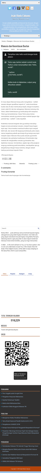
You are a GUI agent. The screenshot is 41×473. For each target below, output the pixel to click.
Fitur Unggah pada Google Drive (12, 393)
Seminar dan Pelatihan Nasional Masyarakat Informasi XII (20, 455)
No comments (21, 49)
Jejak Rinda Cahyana (20, 16)
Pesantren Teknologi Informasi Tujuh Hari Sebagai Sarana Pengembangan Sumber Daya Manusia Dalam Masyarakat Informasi (20, 433)
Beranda (22, 163)
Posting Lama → (34, 163)
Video (4, 274)
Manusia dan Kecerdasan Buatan (15, 46)
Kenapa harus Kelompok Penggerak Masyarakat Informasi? (21, 427)
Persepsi (10, 41)
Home (4, 41)
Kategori (21, 274)
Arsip (30, 274)
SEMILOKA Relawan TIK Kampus (12, 461)
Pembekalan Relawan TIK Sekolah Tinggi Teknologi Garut (20, 446)
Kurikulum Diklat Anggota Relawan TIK (14, 406)
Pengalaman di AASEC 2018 (11, 424)
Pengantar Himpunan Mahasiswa (12, 396)
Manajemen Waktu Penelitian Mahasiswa (15, 418)
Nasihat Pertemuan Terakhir (10, 400)
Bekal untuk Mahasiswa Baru (11, 403)
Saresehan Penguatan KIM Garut (12, 458)
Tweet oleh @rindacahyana (9, 330)
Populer (12, 274)
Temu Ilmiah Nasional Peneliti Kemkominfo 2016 (17, 421)
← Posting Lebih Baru (9, 163)
